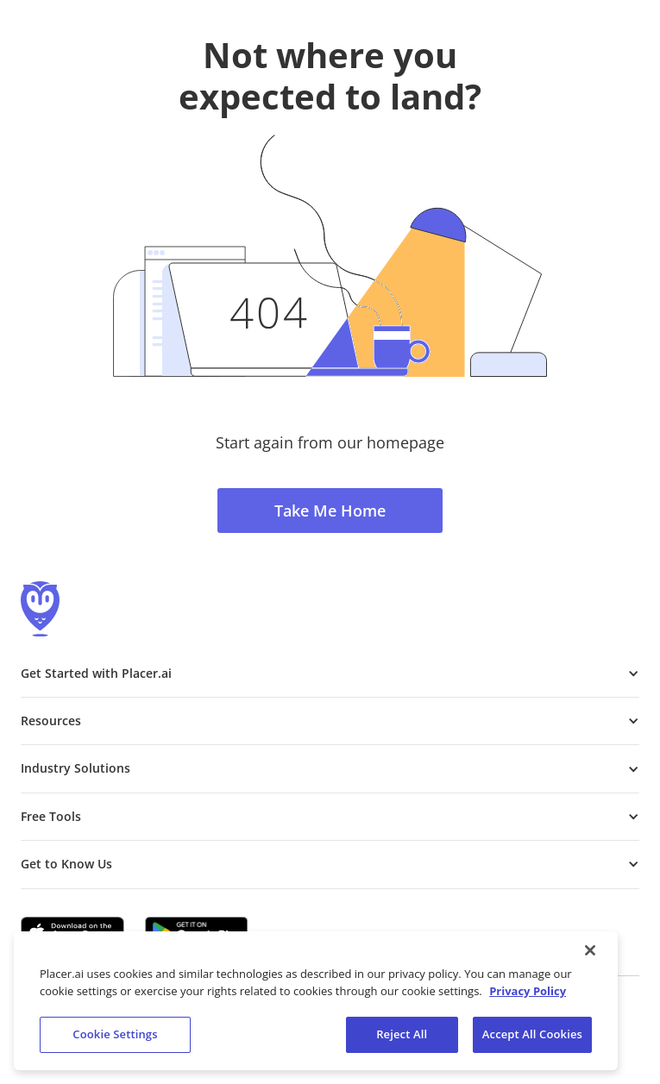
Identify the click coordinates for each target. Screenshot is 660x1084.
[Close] (590, 950)
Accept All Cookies (532, 1034)
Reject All (401, 1034)
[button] (330, 673)
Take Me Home (330, 510)
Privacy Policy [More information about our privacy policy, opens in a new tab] (527, 991)
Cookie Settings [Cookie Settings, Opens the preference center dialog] (114, 1034)
